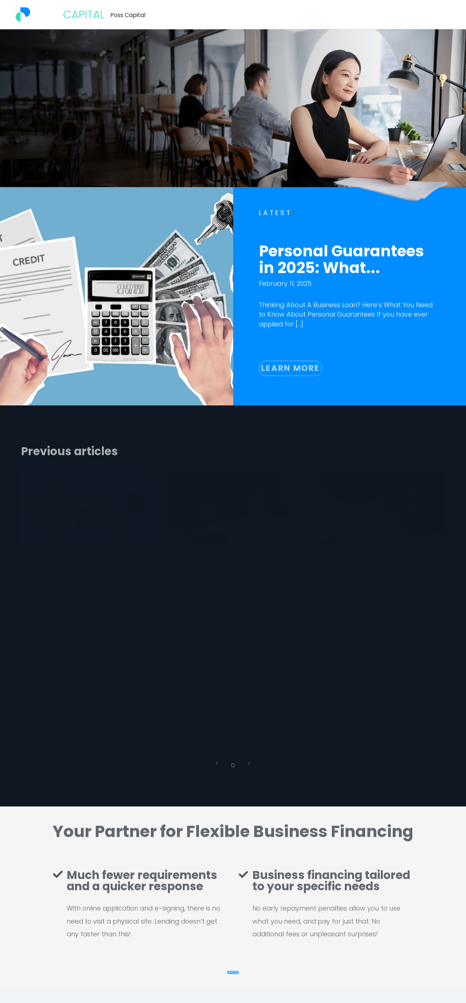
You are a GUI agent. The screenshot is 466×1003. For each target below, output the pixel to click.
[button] (211, 766)
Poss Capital (127, 15)
